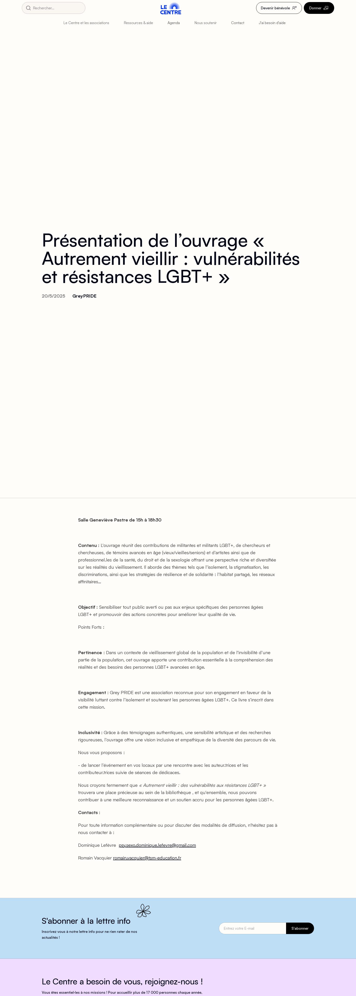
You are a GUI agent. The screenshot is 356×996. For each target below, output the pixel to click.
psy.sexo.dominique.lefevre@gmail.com (157, 845)
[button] (90, 22)
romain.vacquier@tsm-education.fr (147, 858)
